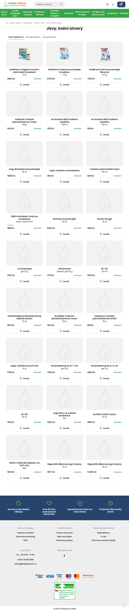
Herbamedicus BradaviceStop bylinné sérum (24, 318)
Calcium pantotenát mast (104, 170)
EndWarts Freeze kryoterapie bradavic (64, 72)
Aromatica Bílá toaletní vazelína (64, 122)
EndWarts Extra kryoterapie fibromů (104, 72)
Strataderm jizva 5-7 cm (64, 367)
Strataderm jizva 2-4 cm (104, 367)
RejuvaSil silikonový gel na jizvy (64, 465)
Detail (24, 84)
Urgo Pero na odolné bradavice (64, 416)
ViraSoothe (64, 270)
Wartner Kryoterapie (64, 220)
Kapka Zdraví (15, 23)
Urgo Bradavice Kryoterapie (24, 170)
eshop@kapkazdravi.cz (25, 564)
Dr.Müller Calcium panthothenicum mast (64, 318)
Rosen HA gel (104, 220)
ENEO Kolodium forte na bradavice (24, 219)
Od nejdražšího (49, 37)
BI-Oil (104, 270)
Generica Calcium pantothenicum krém (105, 318)
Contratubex (24, 270)
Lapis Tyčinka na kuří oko (24, 367)
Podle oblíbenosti (16, 37)
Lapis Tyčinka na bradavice (64, 170)
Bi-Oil (24, 415)
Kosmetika (27, 23)
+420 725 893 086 (25, 559)
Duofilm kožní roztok (104, 415)
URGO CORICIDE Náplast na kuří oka (24, 465)
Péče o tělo (39, 23)
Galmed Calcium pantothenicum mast (24, 122)
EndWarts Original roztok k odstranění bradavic (24, 72)
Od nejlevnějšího (33, 37)
